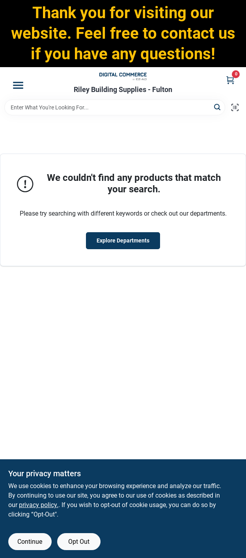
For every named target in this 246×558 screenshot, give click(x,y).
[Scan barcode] (235, 107)
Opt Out (78, 541)
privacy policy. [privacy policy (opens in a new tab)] (38, 505)
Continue (29, 541)
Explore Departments (123, 240)
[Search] (218, 106)
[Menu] (18, 85)
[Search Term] (114, 107)
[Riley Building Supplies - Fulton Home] (123, 76)
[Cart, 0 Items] (230, 80)
